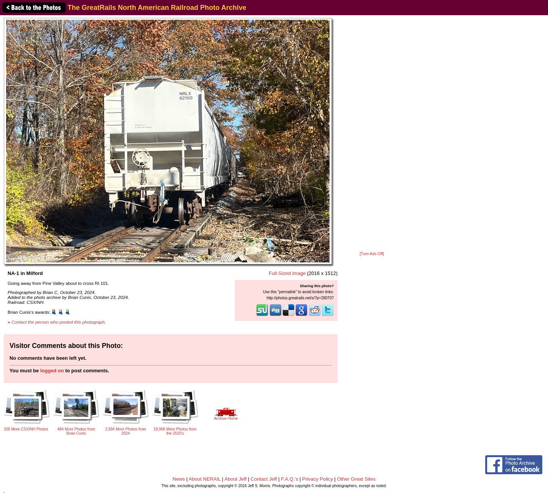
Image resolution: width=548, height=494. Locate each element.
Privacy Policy (317, 479)
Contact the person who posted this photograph (58, 321)
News (178, 479)
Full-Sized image (287, 273)
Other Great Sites (356, 479)
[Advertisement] (371, 134)
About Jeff (236, 479)
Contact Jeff (264, 479)
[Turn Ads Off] (372, 254)
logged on (52, 370)
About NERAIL (205, 479)
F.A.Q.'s (289, 479)
